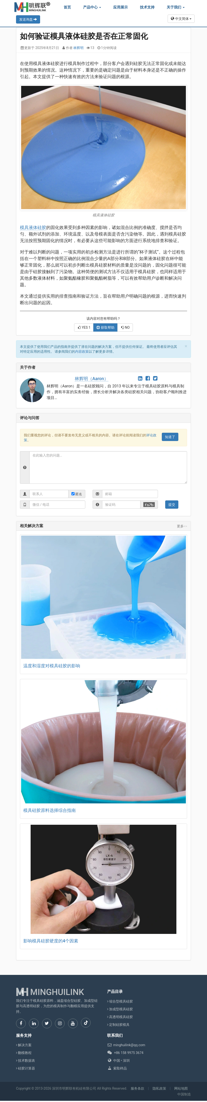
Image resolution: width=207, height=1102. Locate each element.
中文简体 (181, 19)
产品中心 (92, 7)
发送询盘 (28, 19)
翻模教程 (24, 1053)
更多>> (182, 526)
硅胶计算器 (25, 1068)
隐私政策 (159, 1088)
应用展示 (120, 7)
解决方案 (24, 1045)
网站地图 (181, 1088)
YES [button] (83, 327)
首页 (67, 7)
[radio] (73, 493)
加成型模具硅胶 (120, 1009)
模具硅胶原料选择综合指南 (49, 810)
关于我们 (176, 7)
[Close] (186, 346)
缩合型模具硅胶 (120, 1001)
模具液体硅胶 (33, 227)
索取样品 (120, 1068)
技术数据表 (25, 1060)
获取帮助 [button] (105, 327)
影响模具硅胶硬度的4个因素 (50, 940)
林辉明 (78, 48)
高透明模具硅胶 (120, 1017)
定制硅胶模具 (118, 1025)
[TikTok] (86, 1023)
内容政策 (82, 351)
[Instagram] (60, 1023)
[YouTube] (73, 1023)
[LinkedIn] (34, 1023)
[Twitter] (47, 1023)
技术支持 (147, 7)
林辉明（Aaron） (91, 378)
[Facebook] (21, 1023)
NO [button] (125, 327)
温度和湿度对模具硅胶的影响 (51, 665)
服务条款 (137, 1088)
